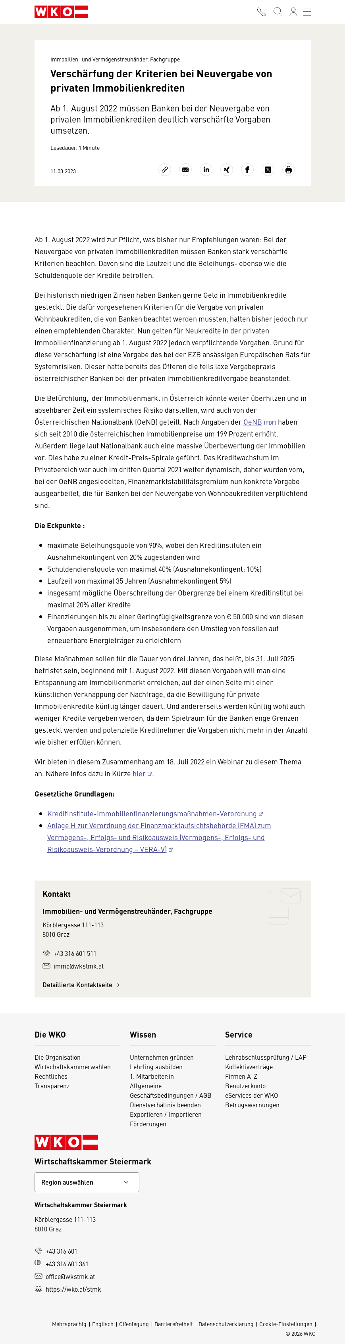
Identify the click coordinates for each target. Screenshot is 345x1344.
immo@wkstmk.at (73, 965)
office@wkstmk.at (65, 1276)
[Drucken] (288, 169)
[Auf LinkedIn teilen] (206, 169)
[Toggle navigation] (307, 12)
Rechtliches (51, 1076)
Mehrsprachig (69, 1323)
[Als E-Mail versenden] (185, 169)
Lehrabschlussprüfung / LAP (265, 1057)
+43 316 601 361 (62, 1263)
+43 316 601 (56, 1250)
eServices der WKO (251, 1095)
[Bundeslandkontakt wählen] (87, 1182)
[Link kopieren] (164, 169)
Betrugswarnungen (252, 1104)
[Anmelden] (293, 12)
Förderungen (148, 1123)
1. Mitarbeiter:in (152, 1076)
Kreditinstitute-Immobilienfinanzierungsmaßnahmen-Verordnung (152, 813)
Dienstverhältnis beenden (165, 1104)
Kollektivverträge (249, 1066)
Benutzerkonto (245, 1085)
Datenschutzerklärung (226, 1323)
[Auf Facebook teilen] (247, 169)
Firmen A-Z (241, 1076)
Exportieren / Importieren (166, 1114)
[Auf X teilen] (268, 169)
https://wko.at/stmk (68, 1289)
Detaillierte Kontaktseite (82, 984)
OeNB (252, 422)
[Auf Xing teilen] (226, 169)
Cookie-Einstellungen (285, 1323)
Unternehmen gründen (162, 1057)
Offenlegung (134, 1323)
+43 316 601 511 (69, 953)
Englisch (103, 1323)
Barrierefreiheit (173, 1323)
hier (139, 773)
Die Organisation (58, 1057)
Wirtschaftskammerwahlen (73, 1066)
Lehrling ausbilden (156, 1066)
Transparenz (52, 1085)
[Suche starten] (277, 11)
